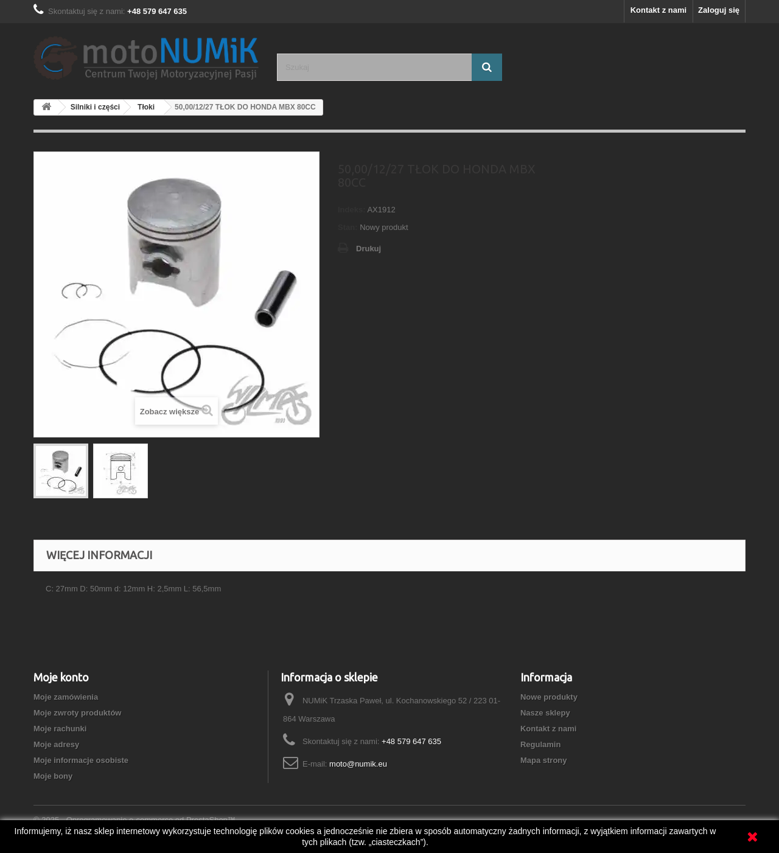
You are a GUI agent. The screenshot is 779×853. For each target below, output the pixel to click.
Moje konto (61, 677)
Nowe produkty (549, 697)
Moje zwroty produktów (77, 712)
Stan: (348, 227)
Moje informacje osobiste (80, 760)
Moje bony (52, 776)
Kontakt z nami (658, 10)
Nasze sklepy (545, 712)
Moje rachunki (59, 728)
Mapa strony (543, 760)
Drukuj (368, 248)
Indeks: (352, 209)
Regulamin (540, 744)
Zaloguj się (718, 10)
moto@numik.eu (358, 763)
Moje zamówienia (65, 697)
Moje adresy (56, 744)
